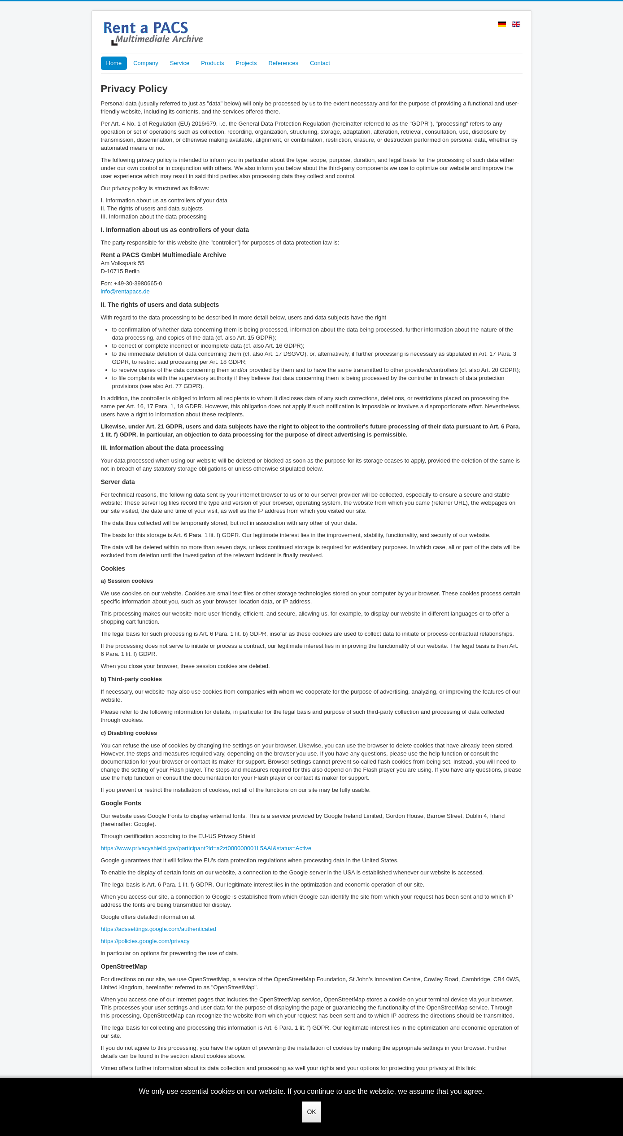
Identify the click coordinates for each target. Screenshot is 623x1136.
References (283, 63)
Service (179, 63)
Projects (246, 63)
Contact (320, 63)
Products (212, 63)
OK (311, 1111)
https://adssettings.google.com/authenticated (158, 929)
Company (145, 63)
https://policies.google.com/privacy (145, 941)
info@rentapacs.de (125, 291)
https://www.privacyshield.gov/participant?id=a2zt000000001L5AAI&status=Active (206, 848)
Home (114, 63)
